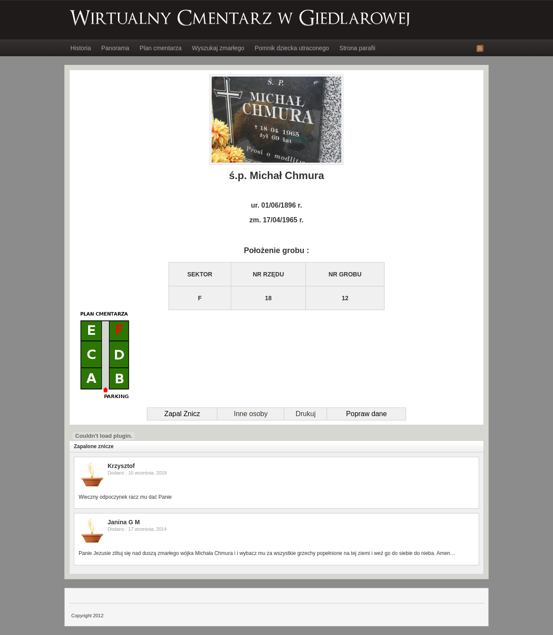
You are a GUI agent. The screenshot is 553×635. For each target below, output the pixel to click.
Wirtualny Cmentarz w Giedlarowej (240, 18)
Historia (80, 48)
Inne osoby (250, 413)
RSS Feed (480, 48)
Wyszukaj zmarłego (218, 48)
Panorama (115, 48)
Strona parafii (357, 48)
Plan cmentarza (160, 48)
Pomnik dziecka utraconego (292, 48)
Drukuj (305, 413)
